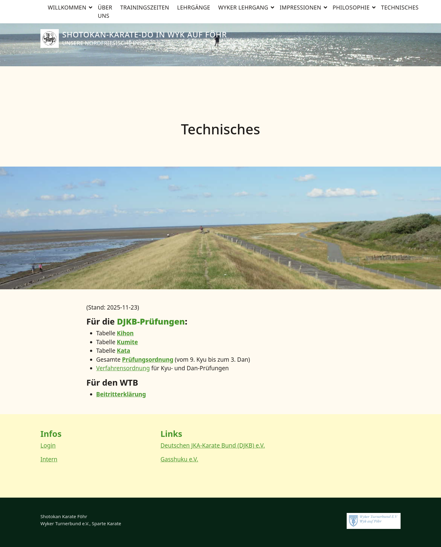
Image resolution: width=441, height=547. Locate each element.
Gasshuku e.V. (179, 459)
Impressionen (300, 73)
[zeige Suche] (393, 5)
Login (48, 445)
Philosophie (351, 73)
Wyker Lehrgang (243, 73)
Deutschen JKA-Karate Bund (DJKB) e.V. (212, 445)
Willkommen (67, 73)
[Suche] (387, 5)
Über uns (105, 78)
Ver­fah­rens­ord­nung (123, 368)
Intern (48, 459)
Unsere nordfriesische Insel (105, 43)
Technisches (399, 73)
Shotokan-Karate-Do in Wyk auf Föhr (144, 34)
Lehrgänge (193, 73)
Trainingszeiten (144, 73)
